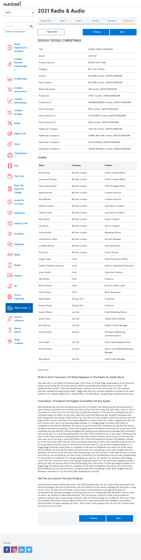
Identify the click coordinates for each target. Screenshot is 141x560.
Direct (17, 144)
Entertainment (20, 155)
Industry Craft (20, 223)
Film (16, 166)
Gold (62, 21)
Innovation (19, 234)
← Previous (96, 32)
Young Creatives (18, 341)
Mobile (17, 265)
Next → (123, 32)
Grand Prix (46, 21)
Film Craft (19, 176)
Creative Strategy (18, 112)
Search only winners (14, 31)
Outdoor (18, 275)
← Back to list (51, 32)
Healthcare (19, 213)
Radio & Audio (20, 308)
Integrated (19, 244)
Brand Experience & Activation (20, 48)
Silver (79, 21)
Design (17, 123)
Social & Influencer (19, 319)
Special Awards (17, 330)
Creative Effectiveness (20, 101)
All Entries (128, 21)
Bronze (95, 21)
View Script (43, 370)
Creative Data (20, 79)
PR (15, 286)
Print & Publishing (19, 297)
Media (17, 255)
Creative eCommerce (20, 90)
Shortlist (112, 21)
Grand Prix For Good (19, 202)
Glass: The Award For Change (19, 189)
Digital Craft (20, 133)
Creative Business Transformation (20, 64)
